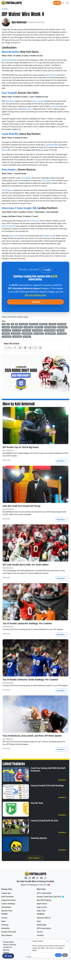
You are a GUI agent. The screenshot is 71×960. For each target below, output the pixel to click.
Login (46, 269)
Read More (62, 461)
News (3, 921)
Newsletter (5, 928)
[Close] (67, 941)
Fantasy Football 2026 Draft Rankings (47, 785)
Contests (40, 935)
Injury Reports (6, 935)
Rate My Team (37, 803)
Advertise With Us (44, 918)
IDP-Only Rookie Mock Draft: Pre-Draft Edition (26, 564)
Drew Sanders (10, 169)
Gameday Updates (39, 838)
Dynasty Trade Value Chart (53, 897)
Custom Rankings (8, 904)
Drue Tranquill (10, 92)
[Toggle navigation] (67, 3)
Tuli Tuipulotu (7, 336)
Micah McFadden (11, 52)
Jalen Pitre (6, 333)
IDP (4, 324)
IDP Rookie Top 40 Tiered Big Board (21, 447)
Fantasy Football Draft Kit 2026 (44, 820)
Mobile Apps (42, 925)
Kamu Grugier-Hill (28, 208)
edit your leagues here (35, 295)
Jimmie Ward (17, 336)
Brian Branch (62, 324)
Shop (39, 921)
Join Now (57, 3)
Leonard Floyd (28, 327)
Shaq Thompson (33, 221)
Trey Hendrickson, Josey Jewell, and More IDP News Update (32, 735)
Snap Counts (42, 907)
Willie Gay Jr (27, 109)
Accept (58, 955)
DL (12, 324)
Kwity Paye (60, 330)
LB (16, 324)
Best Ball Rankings (44, 900)
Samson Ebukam (17, 327)
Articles (5, 9)
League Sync (6, 893)
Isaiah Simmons (51, 75)
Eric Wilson (27, 336)
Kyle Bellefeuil (19, 22)
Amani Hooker (62, 327)
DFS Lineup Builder (44, 893)
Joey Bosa (52, 324)
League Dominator (8, 900)
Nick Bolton (10, 101)
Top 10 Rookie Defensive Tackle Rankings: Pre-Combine (31, 679)
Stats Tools (41, 911)
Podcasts (5, 925)
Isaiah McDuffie (10, 134)
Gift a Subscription (44, 928)
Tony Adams (23, 324)
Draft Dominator (7, 897)
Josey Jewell (46, 181)
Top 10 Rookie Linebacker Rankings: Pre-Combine (28, 623)
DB (8, 324)
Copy (8, 348)
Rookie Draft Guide (8, 932)
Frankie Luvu (48, 236)
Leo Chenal (55, 106)
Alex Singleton (7, 190)
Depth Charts (42, 904)
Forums (40, 932)
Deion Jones (8, 208)
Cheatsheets (6, 907)
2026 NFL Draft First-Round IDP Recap (22, 505)
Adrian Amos (33, 324)
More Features (35, 858)
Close (65, 955)
